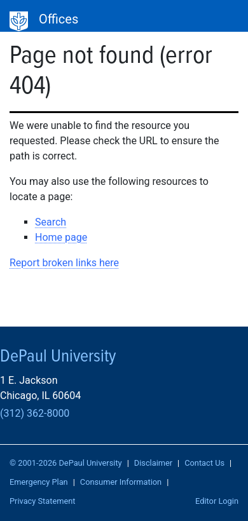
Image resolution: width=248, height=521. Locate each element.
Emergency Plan (39, 482)
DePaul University (19, 21)
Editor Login (216, 501)
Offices (58, 19)
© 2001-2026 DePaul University (66, 463)
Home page (61, 237)
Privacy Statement (43, 501)
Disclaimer (153, 463)
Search (50, 222)
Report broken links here (64, 263)
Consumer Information (121, 482)
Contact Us (204, 463)
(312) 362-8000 (34, 413)
